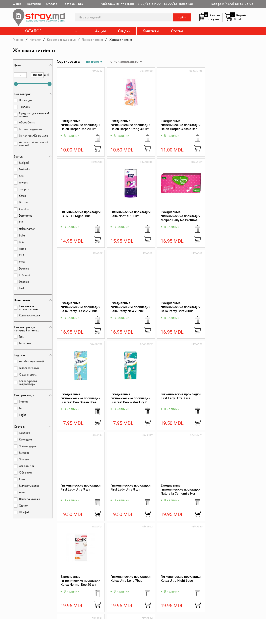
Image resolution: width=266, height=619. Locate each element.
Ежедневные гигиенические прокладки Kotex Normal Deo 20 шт (229, 398)
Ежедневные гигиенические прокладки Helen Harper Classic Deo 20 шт (180, 127)
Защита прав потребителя (173, 588)
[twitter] (26, 612)
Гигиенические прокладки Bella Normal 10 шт (81, 214)
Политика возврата (220, 584)
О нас (17, 4)
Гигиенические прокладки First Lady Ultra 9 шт (81, 396)
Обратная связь (218, 590)
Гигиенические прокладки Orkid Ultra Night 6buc (230, 488)
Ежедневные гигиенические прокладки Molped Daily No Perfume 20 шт (130, 218)
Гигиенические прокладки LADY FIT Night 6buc (230, 123)
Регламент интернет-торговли (169, 581)
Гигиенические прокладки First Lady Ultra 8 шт (130, 396)
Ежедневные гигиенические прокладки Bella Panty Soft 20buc (80, 307)
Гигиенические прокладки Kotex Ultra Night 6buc (130, 488)
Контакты (151, 30)
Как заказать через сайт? (173, 593)
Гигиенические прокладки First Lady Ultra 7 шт (230, 305)
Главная (18, 39)
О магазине (162, 574)
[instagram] (37, 612)
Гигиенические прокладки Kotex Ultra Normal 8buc (180, 488)
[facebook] (15, 612)
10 (170, 532)
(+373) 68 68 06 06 (239, 4)
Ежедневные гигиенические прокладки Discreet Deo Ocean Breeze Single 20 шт (130, 309)
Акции (100, 30)
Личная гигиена (92, 39)
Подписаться (241, 554)
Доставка (33, 4)
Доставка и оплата (168, 599)
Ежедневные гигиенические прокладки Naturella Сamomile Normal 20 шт (180, 400)
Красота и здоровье (61, 39)
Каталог (35, 39)
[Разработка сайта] (247, 611)
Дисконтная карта (219, 574)
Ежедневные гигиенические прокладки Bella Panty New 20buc (229, 216)
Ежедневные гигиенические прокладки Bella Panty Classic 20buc (180, 216)
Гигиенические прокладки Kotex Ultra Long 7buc (81, 488)
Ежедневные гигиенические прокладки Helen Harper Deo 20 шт (80, 125)
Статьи (177, 30)
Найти (182, 17)
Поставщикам (73, 4)
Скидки (124, 30)
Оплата (51, 4)
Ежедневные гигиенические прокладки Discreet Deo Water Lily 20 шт (180, 309)
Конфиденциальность (222, 579)
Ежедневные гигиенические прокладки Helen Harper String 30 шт (130, 125)
